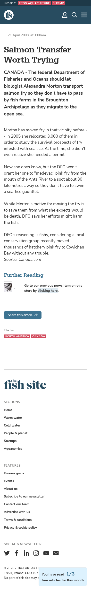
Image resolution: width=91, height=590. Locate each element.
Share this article (23, 315)
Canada (38, 336)
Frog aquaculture (34, 3)
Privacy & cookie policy (20, 527)
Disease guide (14, 473)
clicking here (48, 290)
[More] (84, 15)
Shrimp (58, 3)
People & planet (15, 433)
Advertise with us (17, 512)
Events (9, 481)
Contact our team (16, 504)
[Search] (74, 15)
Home (8, 410)
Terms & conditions (18, 520)
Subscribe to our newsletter (24, 496)
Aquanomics (13, 448)
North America (17, 336)
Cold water (12, 425)
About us (10, 488)
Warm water (13, 417)
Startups (10, 441)
